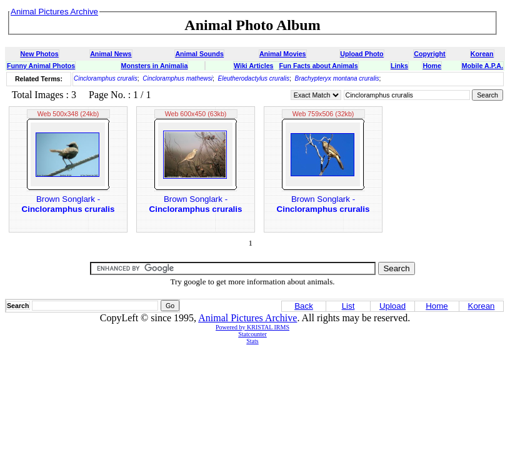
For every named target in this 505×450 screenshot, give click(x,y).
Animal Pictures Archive (247, 317)
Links (399, 65)
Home (431, 65)
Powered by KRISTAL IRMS (252, 327)
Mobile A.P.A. (482, 65)
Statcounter (252, 334)
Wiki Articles (253, 65)
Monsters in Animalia (154, 65)
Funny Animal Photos (41, 65)
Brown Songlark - (68, 204)
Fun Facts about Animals (318, 65)
